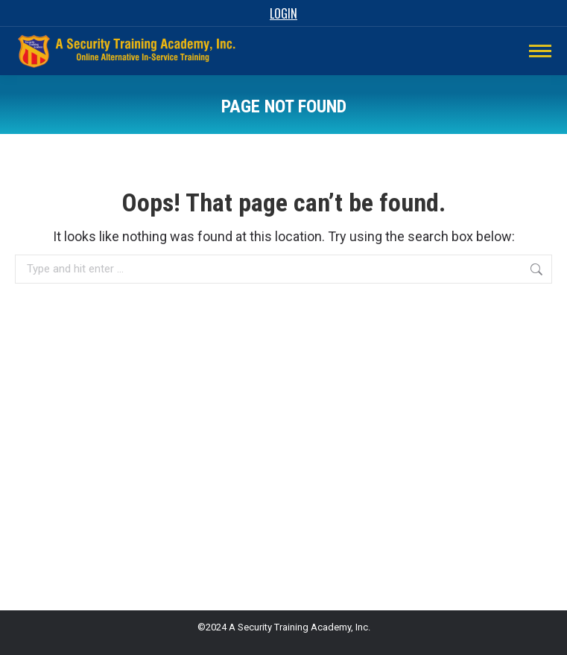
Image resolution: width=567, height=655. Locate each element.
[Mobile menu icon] (540, 51)
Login (283, 13)
